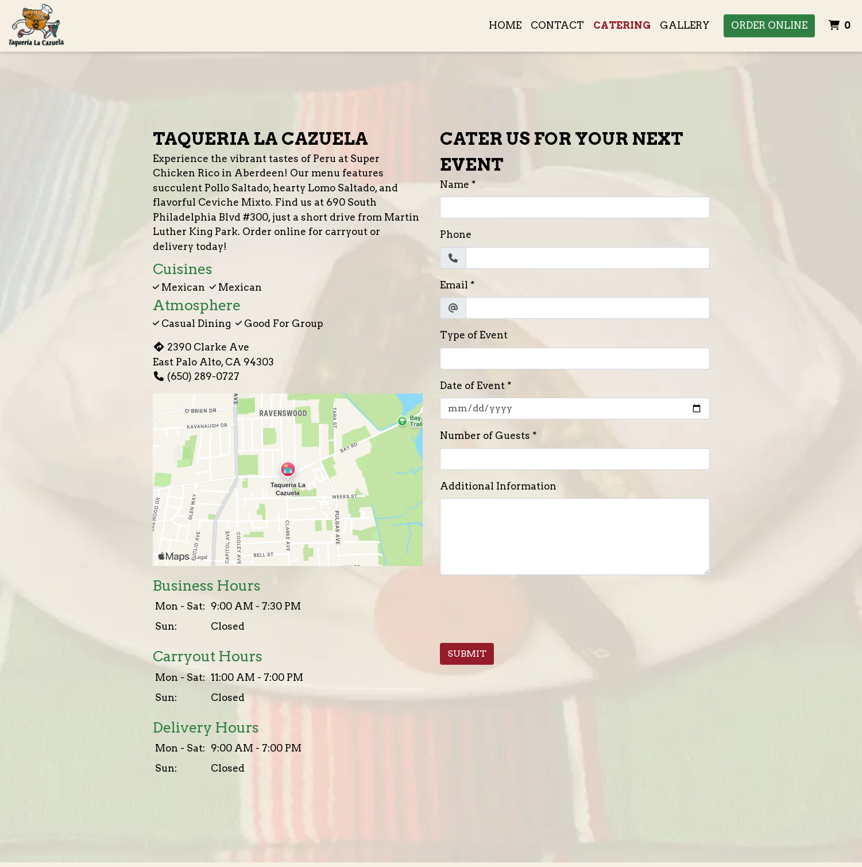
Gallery (685, 25)
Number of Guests (485, 435)
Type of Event (474, 335)
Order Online (769, 25)
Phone (455, 234)
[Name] (575, 207)
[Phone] (588, 258)
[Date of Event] (575, 408)
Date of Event (472, 385)
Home (505, 25)
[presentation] (527, 606)
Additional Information (498, 486)
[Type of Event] (575, 358)
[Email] (588, 308)
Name (454, 184)
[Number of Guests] (575, 459)
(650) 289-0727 (196, 376)
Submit (466, 653)
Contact (557, 25)
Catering (622, 25)
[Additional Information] (575, 536)
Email (454, 285)
